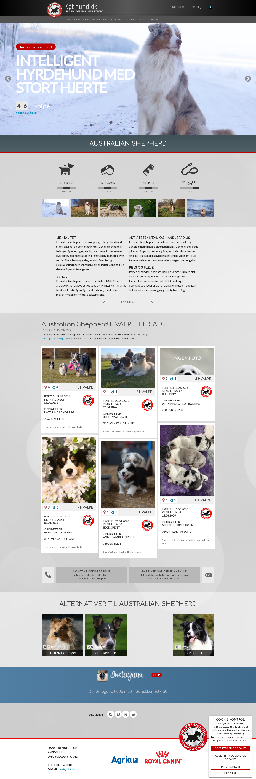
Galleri (153, 19)
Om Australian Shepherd (83, 19)
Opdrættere (136, 19)
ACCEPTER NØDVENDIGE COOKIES (230, 757)
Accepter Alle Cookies (230, 748)
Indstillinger (230, 766)
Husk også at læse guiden (56, 338)
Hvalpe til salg (113, 19)
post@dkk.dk (67, 769)
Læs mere (230, 773)
